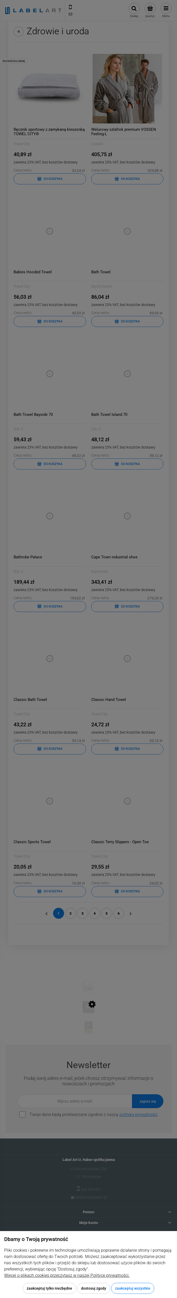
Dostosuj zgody (93, 1288)
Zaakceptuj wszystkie (132, 1288)
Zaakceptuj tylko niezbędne (49, 1288)
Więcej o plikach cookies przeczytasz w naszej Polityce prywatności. (67, 1275)
